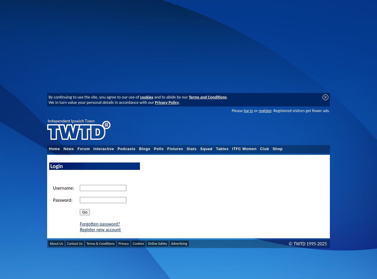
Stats (192, 149)
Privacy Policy (167, 102)
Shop (278, 149)
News (69, 149)
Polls (158, 149)
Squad (206, 149)
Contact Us (75, 244)
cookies (146, 97)
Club (264, 149)
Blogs (144, 149)
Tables (222, 149)
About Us (56, 244)
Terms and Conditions (208, 97)
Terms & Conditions (101, 244)
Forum (83, 149)
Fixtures (175, 149)
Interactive (103, 149)
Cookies (138, 244)
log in (248, 110)
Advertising (179, 244)
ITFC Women (244, 149)
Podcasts (126, 149)
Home (54, 149)
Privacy (124, 244)
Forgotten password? (100, 224)
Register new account (100, 229)
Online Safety (157, 244)
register (265, 110)
